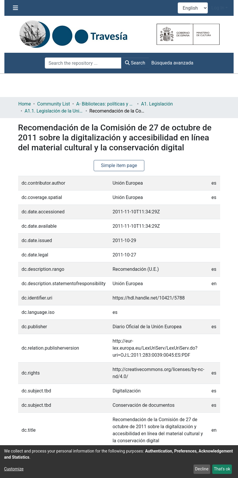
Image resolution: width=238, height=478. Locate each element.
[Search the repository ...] (83, 63)
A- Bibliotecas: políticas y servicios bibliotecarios (105, 104)
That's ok (222, 469)
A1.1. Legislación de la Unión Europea (54, 111)
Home (24, 104)
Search (135, 63)
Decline (201, 469)
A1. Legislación (157, 104)
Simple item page (119, 165)
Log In (217, 8)
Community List (53, 104)
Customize (13, 469)
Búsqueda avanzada (172, 63)
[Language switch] (193, 7)
